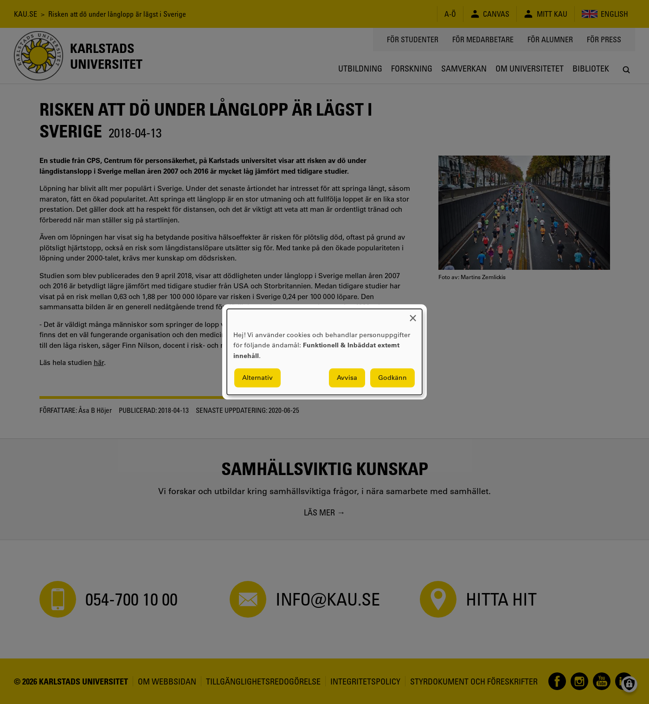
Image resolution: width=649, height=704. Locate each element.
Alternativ (257, 378)
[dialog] (324, 352)
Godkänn (392, 378)
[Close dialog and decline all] (413, 314)
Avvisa (347, 378)
